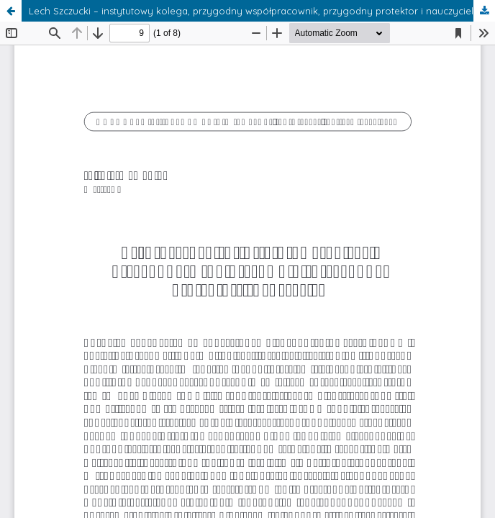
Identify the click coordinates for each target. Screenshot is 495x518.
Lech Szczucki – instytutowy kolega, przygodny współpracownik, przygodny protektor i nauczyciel (251, 11)
